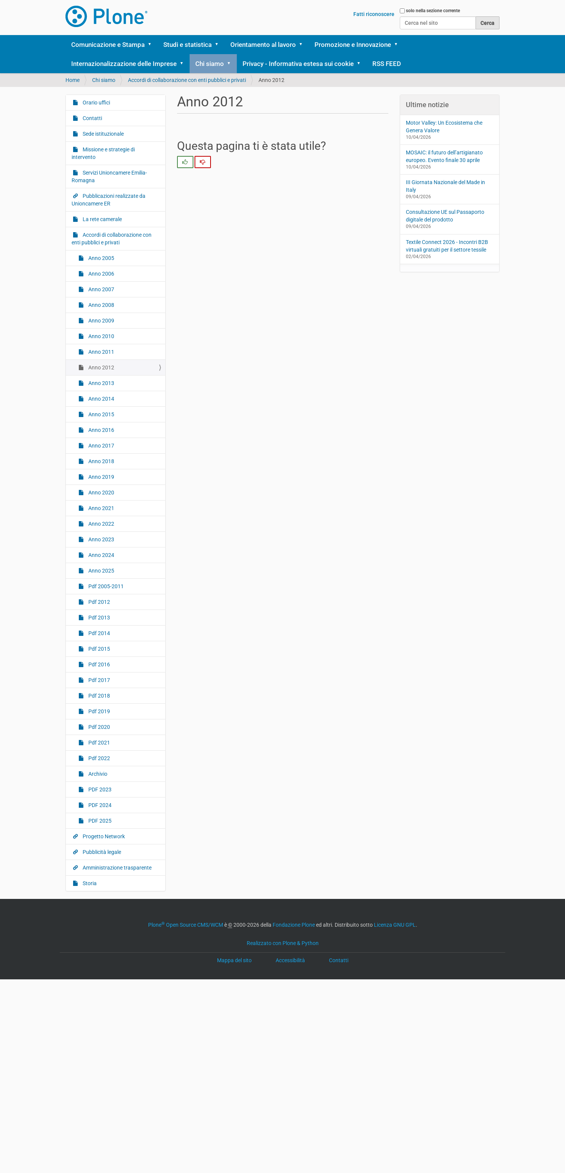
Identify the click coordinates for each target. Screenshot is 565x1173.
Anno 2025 (100, 571)
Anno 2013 (100, 383)
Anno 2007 (100, 289)
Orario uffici (95, 102)
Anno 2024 (100, 555)
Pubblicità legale (101, 852)
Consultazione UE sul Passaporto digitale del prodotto (445, 216)
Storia (89, 883)
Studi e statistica (187, 44)
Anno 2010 (100, 336)
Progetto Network (103, 836)
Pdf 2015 (98, 649)
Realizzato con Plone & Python (283, 943)
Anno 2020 (100, 492)
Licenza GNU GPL (395, 925)
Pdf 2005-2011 (105, 586)
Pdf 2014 (98, 633)
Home (72, 80)
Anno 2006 (100, 274)
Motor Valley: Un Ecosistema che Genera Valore (444, 126)
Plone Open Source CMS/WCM (185, 925)
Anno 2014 (100, 399)
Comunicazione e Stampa (108, 44)
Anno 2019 (100, 477)
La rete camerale (101, 219)
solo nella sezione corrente (433, 10)
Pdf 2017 (98, 680)
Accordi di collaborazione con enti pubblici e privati (187, 80)
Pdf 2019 (98, 711)
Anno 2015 (100, 414)
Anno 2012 (100, 367)
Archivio (97, 774)
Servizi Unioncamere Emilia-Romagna (109, 176)
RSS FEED (386, 63)
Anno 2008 (100, 305)
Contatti (91, 118)
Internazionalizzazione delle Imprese (124, 63)
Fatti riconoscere (373, 14)
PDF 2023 (99, 789)
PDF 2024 (99, 805)
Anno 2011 (100, 352)
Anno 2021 (100, 508)
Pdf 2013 (98, 618)
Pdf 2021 (98, 743)
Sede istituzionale (102, 134)
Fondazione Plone (294, 925)
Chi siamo (209, 63)
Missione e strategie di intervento (103, 153)
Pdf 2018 (98, 696)
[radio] (185, 162)
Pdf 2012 (98, 602)
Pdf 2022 (98, 758)
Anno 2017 (100, 446)
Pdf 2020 (98, 727)
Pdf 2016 (98, 664)
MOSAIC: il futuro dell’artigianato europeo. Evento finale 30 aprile (444, 156)
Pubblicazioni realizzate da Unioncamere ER (108, 200)
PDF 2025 (99, 821)
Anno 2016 (100, 430)
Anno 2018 (100, 461)
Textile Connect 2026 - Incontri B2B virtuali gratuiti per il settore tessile (447, 246)
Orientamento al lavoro (263, 44)
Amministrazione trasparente (116, 868)
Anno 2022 (100, 524)
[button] (152, 44)
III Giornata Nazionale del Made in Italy (445, 186)
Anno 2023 (100, 539)
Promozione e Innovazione (352, 44)
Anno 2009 (100, 321)
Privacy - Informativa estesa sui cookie (298, 63)
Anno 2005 (100, 258)
